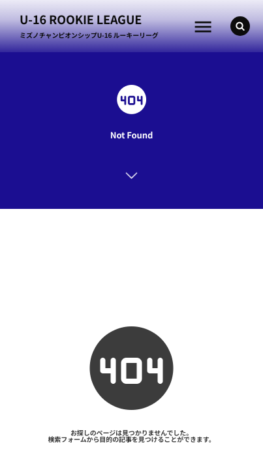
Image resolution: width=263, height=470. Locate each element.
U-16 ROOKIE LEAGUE (81, 19)
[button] (240, 26)
